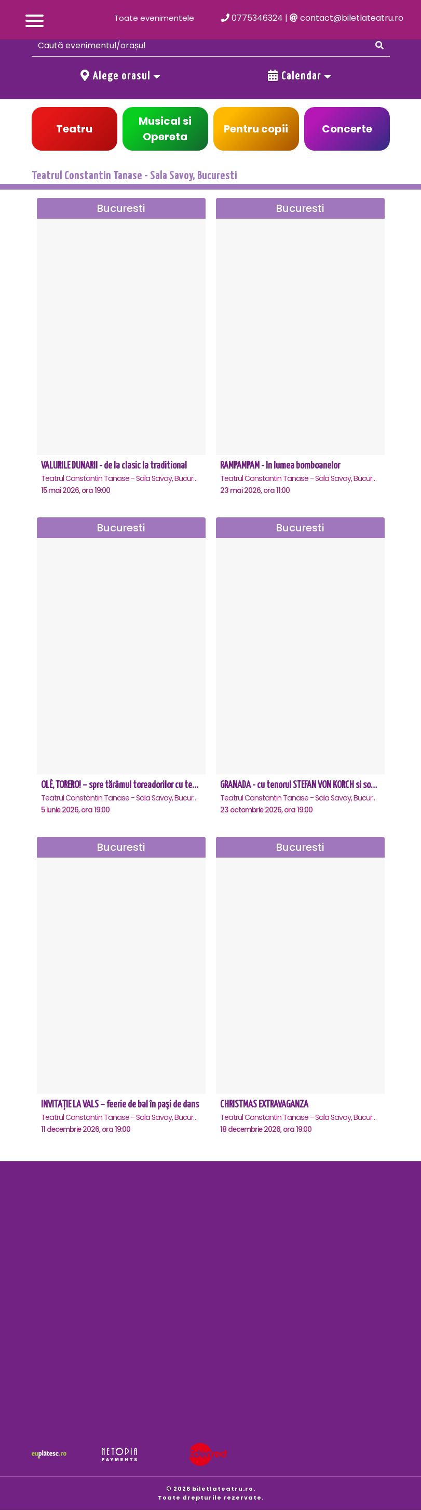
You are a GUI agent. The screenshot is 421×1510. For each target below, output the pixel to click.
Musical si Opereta (165, 129)
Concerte (347, 129)
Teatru (74, 129)
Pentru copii (256, 129)
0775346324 (252, 18)
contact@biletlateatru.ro (346, 18)
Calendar (300, 76)
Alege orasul (120, 76)
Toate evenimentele (154, 17)
